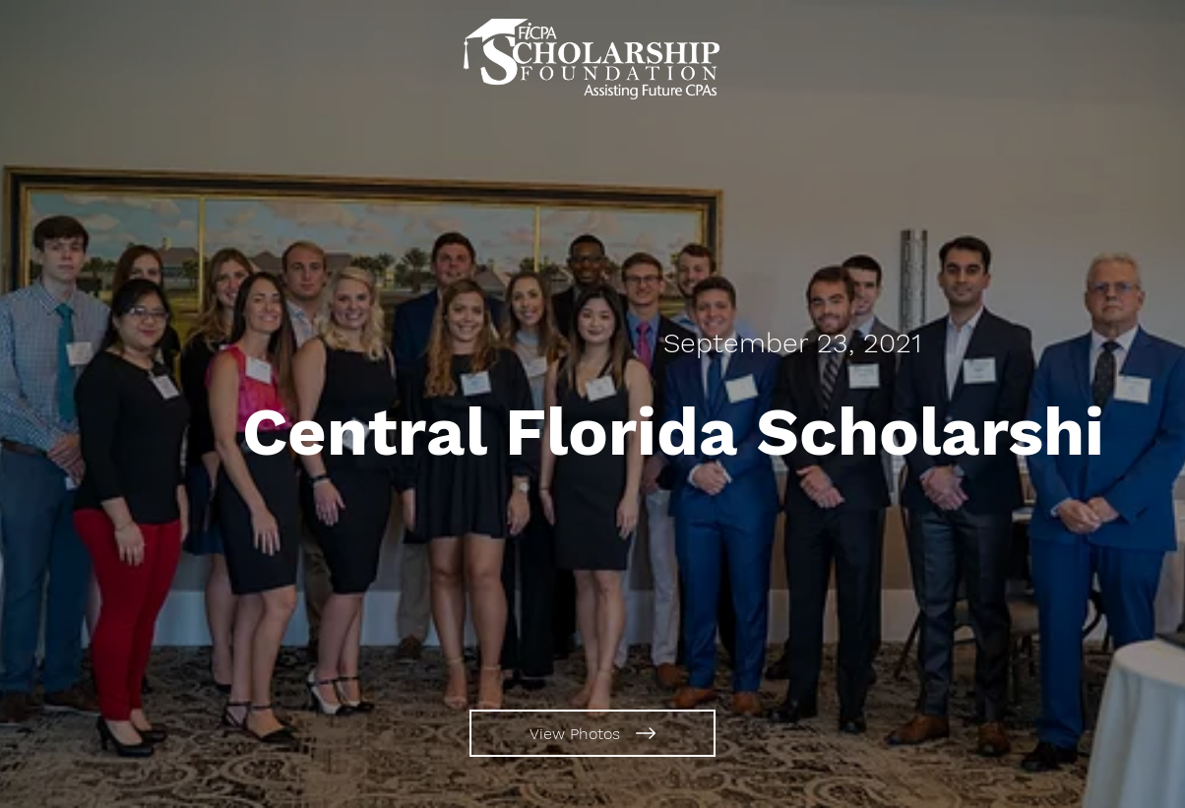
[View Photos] (592, 733)
